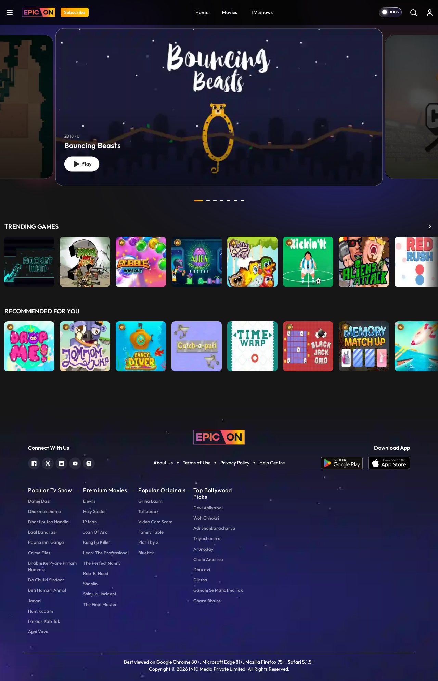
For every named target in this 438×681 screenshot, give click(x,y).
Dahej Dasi (39, 501)
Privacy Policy (234, 463)
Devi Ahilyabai (208, 507)
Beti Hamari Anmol (47, 590)
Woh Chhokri (206, 518)
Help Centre (272, 463)
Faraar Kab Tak (44, 621)
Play (82, 164)
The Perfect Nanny (102, 563)
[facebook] (34, 463)
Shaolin (90, 583)
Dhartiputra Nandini (48, 521)
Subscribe (74, 12)
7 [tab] (242, 200)
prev (180, 200)
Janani (34, 600)
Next (431, 263)
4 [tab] (221, 200)
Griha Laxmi (150, 501)
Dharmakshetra (44, 511)
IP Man (90, 521)
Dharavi (201, 569)
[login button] (430, 12)
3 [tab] (215, 200)
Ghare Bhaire (207, 600)
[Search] (413, 12)
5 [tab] (228, 200)
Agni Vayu (38, 631)
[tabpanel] (219, 102)
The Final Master (100, 604)
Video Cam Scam (155, 521)
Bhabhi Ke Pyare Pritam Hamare (52, 566)
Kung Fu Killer (97, 542)
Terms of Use (196, 463)
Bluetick (146, 552)
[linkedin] (61, 463)
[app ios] (389, 463)
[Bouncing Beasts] (219, 107)
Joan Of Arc (95, 532)
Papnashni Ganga (46, 542)
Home (201, 12)
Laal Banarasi (42, 532)
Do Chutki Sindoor (46, 579)
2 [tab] (208, 200)
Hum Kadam (40, 611)
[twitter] (48, 463)
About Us (163, 463)
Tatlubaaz (148, 511)
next (257, 200)
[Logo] (38, 12)
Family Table (151, 532)
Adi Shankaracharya (214, 528)
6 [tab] (235, 200)
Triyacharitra (207, 538)
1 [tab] (198, 200)
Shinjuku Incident (99, 594)
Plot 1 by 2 (148, 542)
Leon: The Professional (106, 552)
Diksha (200, 579)
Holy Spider (94, 511)
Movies (229, 12)
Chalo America (208, 559)
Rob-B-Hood (95, 573)
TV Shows (262, 12)
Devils (89, 501)
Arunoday (203, 549)
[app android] (344, 463)
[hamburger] (9, 12)
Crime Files (39, 552)
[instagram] (89, 463)
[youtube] (75, 463)
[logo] (219, 436)
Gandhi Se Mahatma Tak (218, 590)
